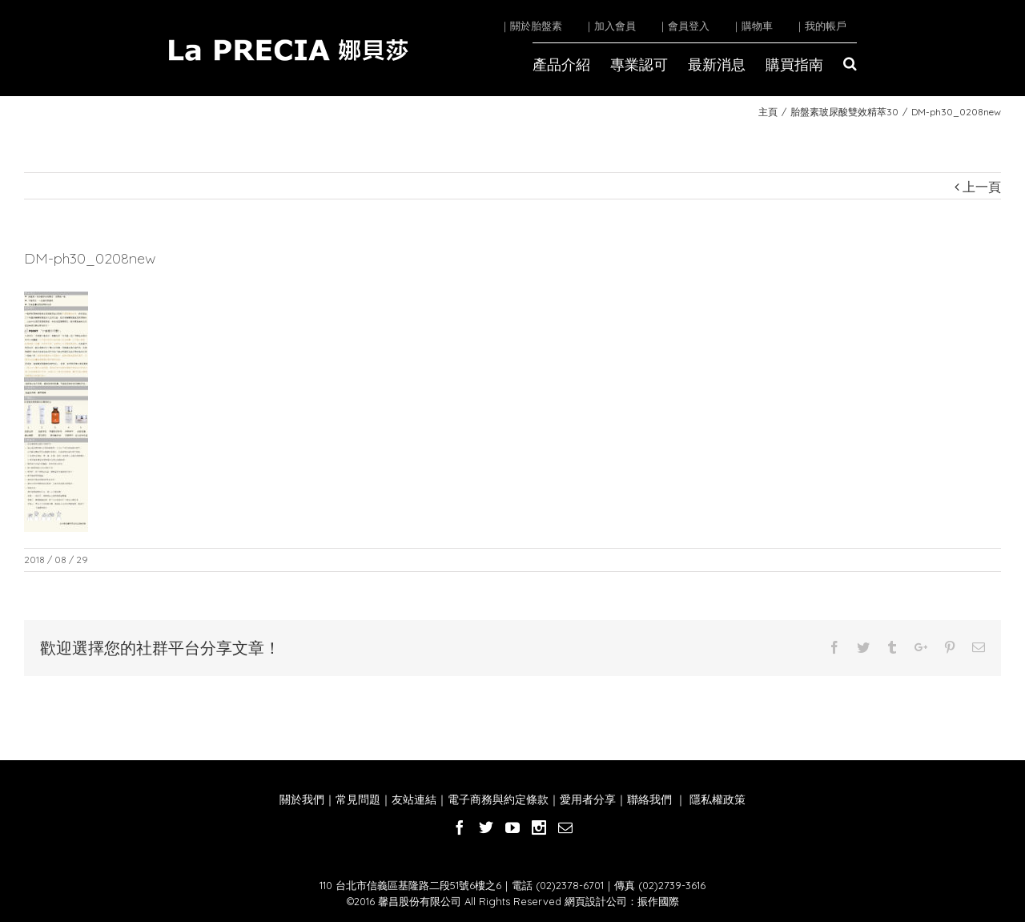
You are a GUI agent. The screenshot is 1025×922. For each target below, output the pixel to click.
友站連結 (414, 799)
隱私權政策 (716, 799)
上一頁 (982, 187)
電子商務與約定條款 (498, 799)
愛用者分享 (588, 799)
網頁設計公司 (596, 901)
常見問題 (358, 799)
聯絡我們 (649, 799)
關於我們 (301, 799)
